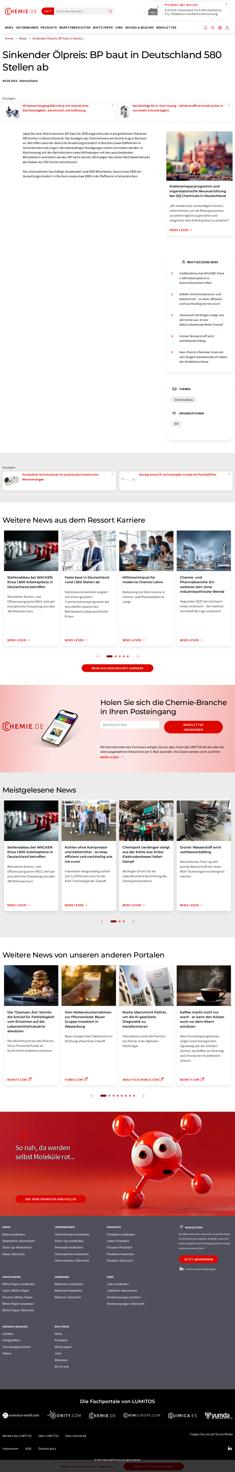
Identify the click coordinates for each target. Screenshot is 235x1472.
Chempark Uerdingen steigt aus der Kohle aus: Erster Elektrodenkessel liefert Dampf (201, 319)
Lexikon (7, 1334)
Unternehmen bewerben (72, 1254)
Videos (6, 1353)
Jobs (58, 1353)
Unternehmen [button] (27, 27)
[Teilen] (213, 28)
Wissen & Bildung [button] (139, 27)
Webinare (61, 1360)
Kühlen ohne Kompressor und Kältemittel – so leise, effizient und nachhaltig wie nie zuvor (200, 299)
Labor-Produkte (118, 1241)
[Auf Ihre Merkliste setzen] (205, 28)
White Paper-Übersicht (18, 1310)
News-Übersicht (13, 1254)
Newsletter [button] (166, 27)
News (58, 1334)
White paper (63, 1347)
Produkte (61, 1340)
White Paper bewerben (18, 1304)
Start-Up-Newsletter (17, 1247)
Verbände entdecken (69, 1247)
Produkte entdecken (121, 1234)
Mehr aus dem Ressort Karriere (118, 668)
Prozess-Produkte (119, 1247)
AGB (28, 1448)
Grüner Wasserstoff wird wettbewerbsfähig (196, 338)
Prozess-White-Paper (17, 1297)
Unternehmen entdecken (72, 1234)
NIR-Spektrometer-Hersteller (50, 1199)
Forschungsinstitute (16, 1347)
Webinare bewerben (68, 1290)
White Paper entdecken (18, 1284)
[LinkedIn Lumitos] (230, 1448)
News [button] (9, 27)
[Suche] (110, 11)
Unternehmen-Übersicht (72, 1260)
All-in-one (62, 1366)
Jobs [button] (119, 27)
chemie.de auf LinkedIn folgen (197, 1269)
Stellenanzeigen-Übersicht (126, 1304)
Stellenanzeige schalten (124, 1297)
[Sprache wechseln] (220, 28)
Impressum (10, 1448)
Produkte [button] (49, 27)
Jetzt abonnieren (198, 1259)
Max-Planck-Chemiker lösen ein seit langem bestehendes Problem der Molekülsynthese (203, 357)
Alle (46, 11)
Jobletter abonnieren (122, 1290)
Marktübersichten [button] (75, 27)
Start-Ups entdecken (69, 1241)
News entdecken (13, 1234)
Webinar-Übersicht (68, 1297)
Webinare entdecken (69, 1284)
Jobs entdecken (118, 1284)
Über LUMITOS (48, 1436)
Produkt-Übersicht (120, 1260)
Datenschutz (47, 1448)
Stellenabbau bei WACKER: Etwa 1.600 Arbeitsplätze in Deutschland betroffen (201, 278)
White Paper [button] (103, 27)
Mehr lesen (112, 757)
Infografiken (11, 1340)
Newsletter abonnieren (193, 727)
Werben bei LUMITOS (17, 1436)
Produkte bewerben (120, 1254)
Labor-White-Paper (15, 1290)
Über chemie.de (75, 1436)
